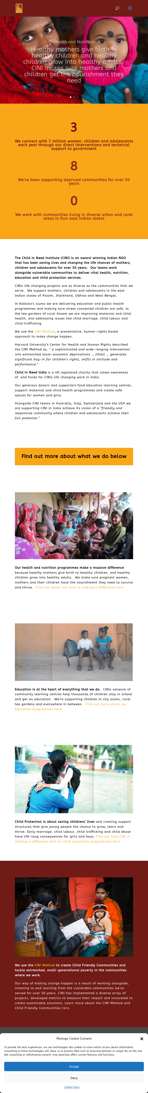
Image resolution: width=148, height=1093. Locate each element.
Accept (74, 1066)
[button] (142, 1039)
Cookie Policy (72, 1087)
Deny (74, 1078)
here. (66, 1008)
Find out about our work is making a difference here (79, 587)
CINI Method (45, 331)
